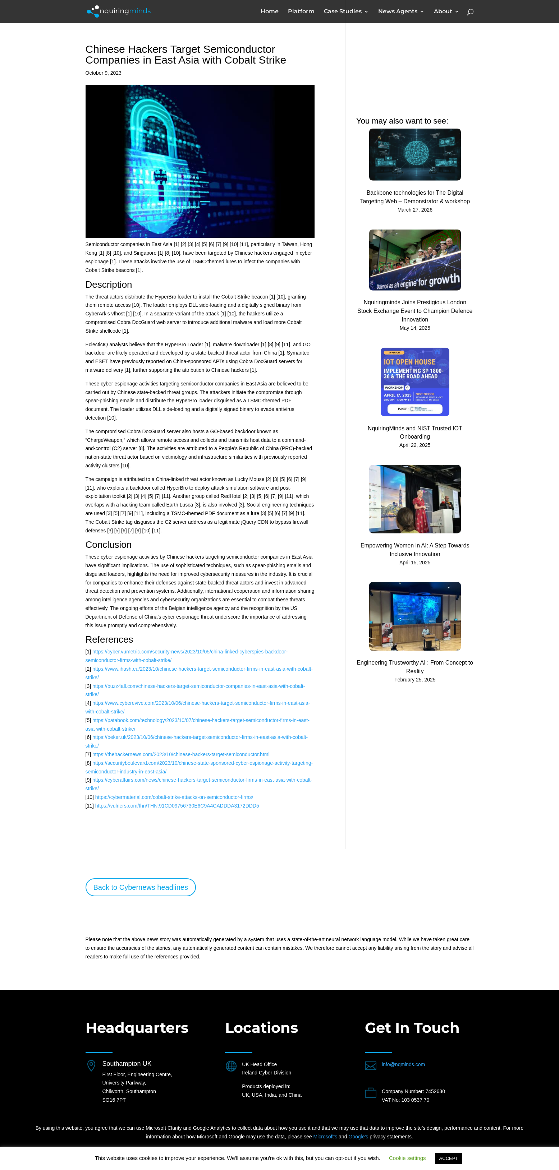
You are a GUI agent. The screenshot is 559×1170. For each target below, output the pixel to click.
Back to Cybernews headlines (140, 887)
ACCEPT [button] (448, 1158)
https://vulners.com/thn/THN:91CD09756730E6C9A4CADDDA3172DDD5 (177, 806)
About (443, 12)
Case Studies (343, 12)
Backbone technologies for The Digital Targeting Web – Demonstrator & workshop (415, 197)
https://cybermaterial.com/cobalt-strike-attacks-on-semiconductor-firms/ (174, 797)
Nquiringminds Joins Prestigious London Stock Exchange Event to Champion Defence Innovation (414, 311)
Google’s (358, 1136)
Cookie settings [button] (407, 1158)
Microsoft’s (325, 1136)
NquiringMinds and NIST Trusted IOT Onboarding (415, 432)
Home (270, 12)
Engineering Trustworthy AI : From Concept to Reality (415, 667)
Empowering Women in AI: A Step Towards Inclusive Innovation (415, 549)
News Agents (397, 12)
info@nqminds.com (403, 1064)
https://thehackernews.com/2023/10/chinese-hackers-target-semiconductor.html (181, 754)
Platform (301, 12)
